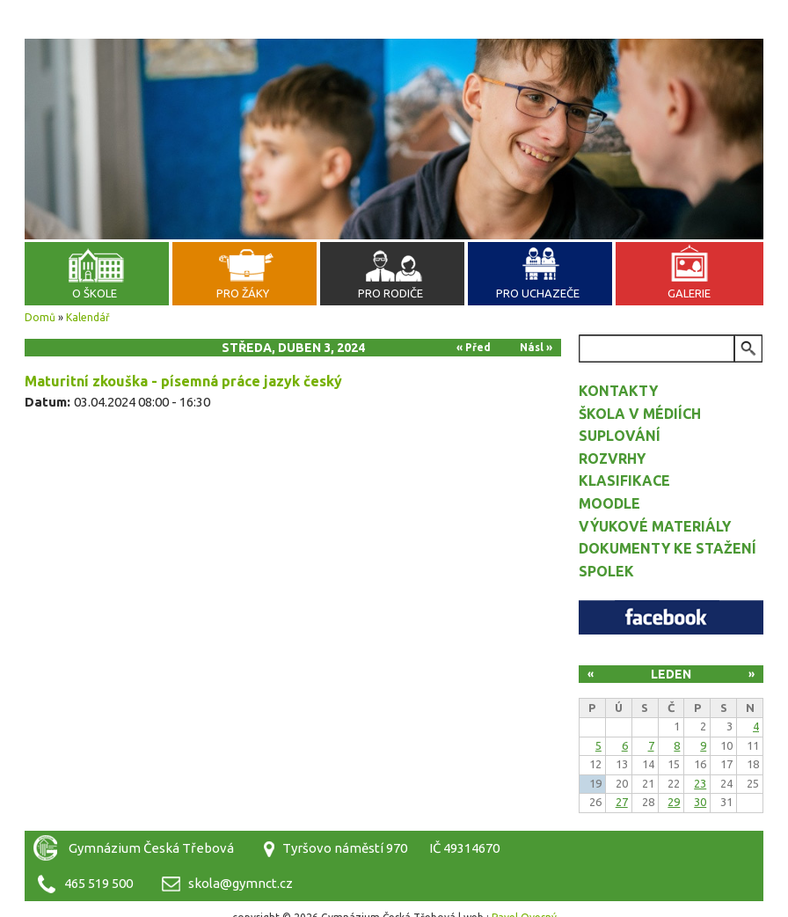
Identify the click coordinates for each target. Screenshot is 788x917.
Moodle (609, 503)
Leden (671, 674)
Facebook (671, 617)
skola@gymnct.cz (240, 883)
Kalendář (88, 317)
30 (700, 802)
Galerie (689, 293)
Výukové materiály (655, 526)
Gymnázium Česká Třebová (394, 61)
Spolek (606, 571)
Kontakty (618, 391)
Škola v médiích (640, 414)
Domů (40, 317)
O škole (94, 293)
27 (622, 802)
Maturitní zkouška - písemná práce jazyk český (183, 381)
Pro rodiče (390, 293)
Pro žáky (242, 293)
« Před (473, 347)
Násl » (536, 347)
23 (700, 783)
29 (674, 802)
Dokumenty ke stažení (667, 548)
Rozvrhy (612, 458)
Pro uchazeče (538, 293)
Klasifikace (624, 480)
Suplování (619, 436)
